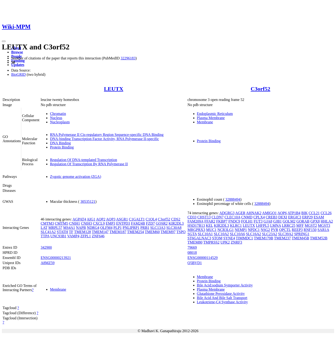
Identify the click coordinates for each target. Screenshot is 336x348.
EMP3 (110, 223)
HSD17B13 (196, 225)
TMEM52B (319, 238)
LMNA (275, 225)
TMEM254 (135, 232)
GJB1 (277, 221)
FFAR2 (209, 221)
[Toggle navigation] (4, 41)
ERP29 (307, 217)
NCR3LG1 (225, 230)
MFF (300, 225)
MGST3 (324, 225)
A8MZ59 (48, 263)
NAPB (81, 228)
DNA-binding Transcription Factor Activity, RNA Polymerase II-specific (104, 139)
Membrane (205, 122)
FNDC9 (234, 221)
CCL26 (326, 213)
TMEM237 (282, 238)
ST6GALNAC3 (199, 238)
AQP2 (100, 219)
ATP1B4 (293, 213)
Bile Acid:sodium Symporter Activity (225, 285)
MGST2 (311, 225)
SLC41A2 (48, 232)
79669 (192, 247)
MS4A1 (69, 228)
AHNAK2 (254, 213)
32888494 (232, 199)
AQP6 (282, 213)
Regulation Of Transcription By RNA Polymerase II (89, 164)
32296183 (128, 58)
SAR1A (323, 230)
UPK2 (225, 242)
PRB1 (144, 228)
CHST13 (204, 217)
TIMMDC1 (244, 238)
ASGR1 (122, 219)
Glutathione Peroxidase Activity (221, 294)
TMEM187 (117, 232)
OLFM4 (106, 228)
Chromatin (58, 114)
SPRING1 (301, 234)
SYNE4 (229, 238)
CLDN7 (218, 217)
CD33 (192, 217)
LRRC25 (288, 225)
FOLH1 (247, 221)
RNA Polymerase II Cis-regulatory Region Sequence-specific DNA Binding (107, 135)
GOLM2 (289, 221)
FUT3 (258, 221)
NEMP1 (241, 230)
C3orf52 (260, 89)
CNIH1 (74, 223)
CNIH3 (86, 223)
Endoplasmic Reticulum (215, 114)
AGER (240, 213)
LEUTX (113, 89)
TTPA (45, 236)
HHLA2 (327, 221)
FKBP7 (222, 221)
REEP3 (297, 230)
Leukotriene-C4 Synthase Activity (222, 302)
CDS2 (175, 219)
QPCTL (285, 230)
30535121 (87, 201)
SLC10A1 (205, 234)
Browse (17, 52)
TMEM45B (300, 238)
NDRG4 (93, 228)
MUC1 (211, 230)
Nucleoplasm (60, 122)
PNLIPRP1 (131, 228)
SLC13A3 (157, 228)
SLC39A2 (285, 234)
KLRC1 (236, 225)
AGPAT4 (79, 219)
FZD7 (150, 223)
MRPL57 (55, 228)
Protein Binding (62, 147)
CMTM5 (61, 223)
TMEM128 (82, 232)
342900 (46, 247)
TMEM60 (152, 232)
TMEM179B (263, 238)
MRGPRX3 (196, 230)
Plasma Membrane (211, 118)
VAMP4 (73, 236)
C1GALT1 (137, 219)
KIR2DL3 (176, 223)
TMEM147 (100, 232)
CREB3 (271, 217)
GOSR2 (162, 223)
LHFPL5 (262, 225)
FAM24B (138, 223)
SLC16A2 (253, 234)
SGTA (192, 234)
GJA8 (267, 221)
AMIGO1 (269, 213)
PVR (274, 230)
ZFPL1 (85, 236)
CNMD (246, 217)
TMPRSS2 (211, 242)
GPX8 (315, 221)
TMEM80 (195, 242)
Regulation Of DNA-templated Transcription (83, 160)
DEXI (282, 217)
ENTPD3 (123, 223)
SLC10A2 (221, 234)
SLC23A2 (269, 234)
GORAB (302, 221)
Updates (17, 65)
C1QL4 (151, 219)
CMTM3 (47, 223)
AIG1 (91, 219)
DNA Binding (60, 143)
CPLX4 (259, 217)
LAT (44, 228)
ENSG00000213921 (56, 258)
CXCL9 (99, 223)
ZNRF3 (236, 242)
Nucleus (56, 118)
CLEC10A (232, 217)
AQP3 (111, 219)
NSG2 (265, 230)
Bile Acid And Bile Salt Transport (222, 298)
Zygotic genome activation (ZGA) (75, 177)
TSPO (181, 232)
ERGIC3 (294, 217)
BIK (304, 213)
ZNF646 (98, 236)
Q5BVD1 (195, 263)
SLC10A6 (237, 234)
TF (71, 232)
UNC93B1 (58, 236)
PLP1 (117, 228)
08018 (192, 253)
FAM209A (195, 221)
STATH (62, 232)
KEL (209, 225)
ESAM (319, 217)
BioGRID (18, 74)
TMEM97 (168, 232)
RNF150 (310, 230)
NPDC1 (254, 230)
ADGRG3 (226, 213)
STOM (217, 238)
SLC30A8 (174, 228)
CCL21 (314, 213)
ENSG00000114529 (203, 258)
